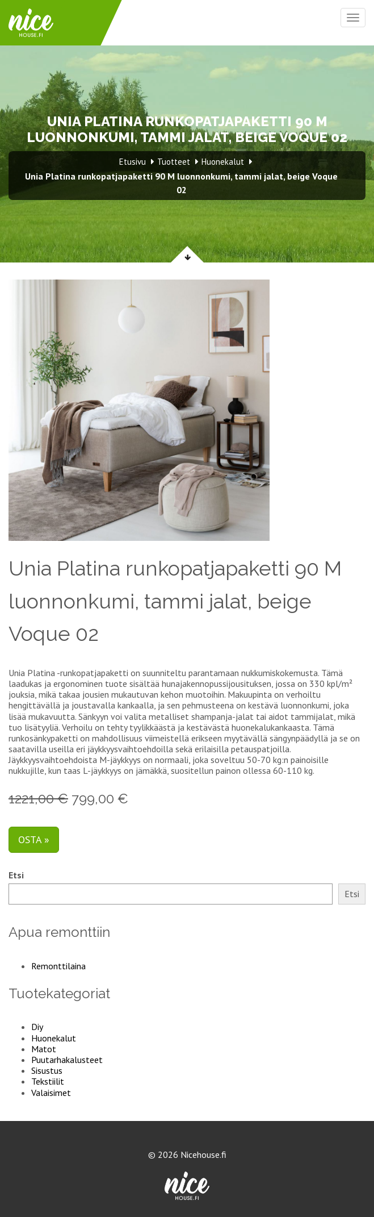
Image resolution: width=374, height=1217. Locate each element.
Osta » (33, 839)
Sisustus (46, 1070)
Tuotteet (173, 161)
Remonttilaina (58, 966)
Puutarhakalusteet (67, 1059)
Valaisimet (51, 1092)
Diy (37, 1026)
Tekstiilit (47, 1081)
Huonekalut (53, 1038)
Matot (43, 1049)
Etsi (16, 875)
